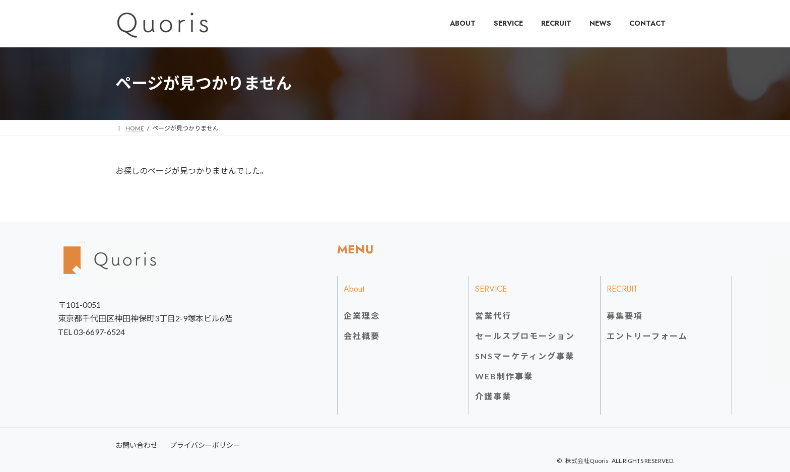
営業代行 (493, 315)
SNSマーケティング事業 (524, 356)
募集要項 (625, 315)
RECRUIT (622, 289)
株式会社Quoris (587, 460)
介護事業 (493, 396)
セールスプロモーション (525, 336)
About (354, 289)
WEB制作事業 (504, 376)
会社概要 (362, 336)
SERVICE (491, 289)
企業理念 (362, 315)
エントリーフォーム (647, 336)
